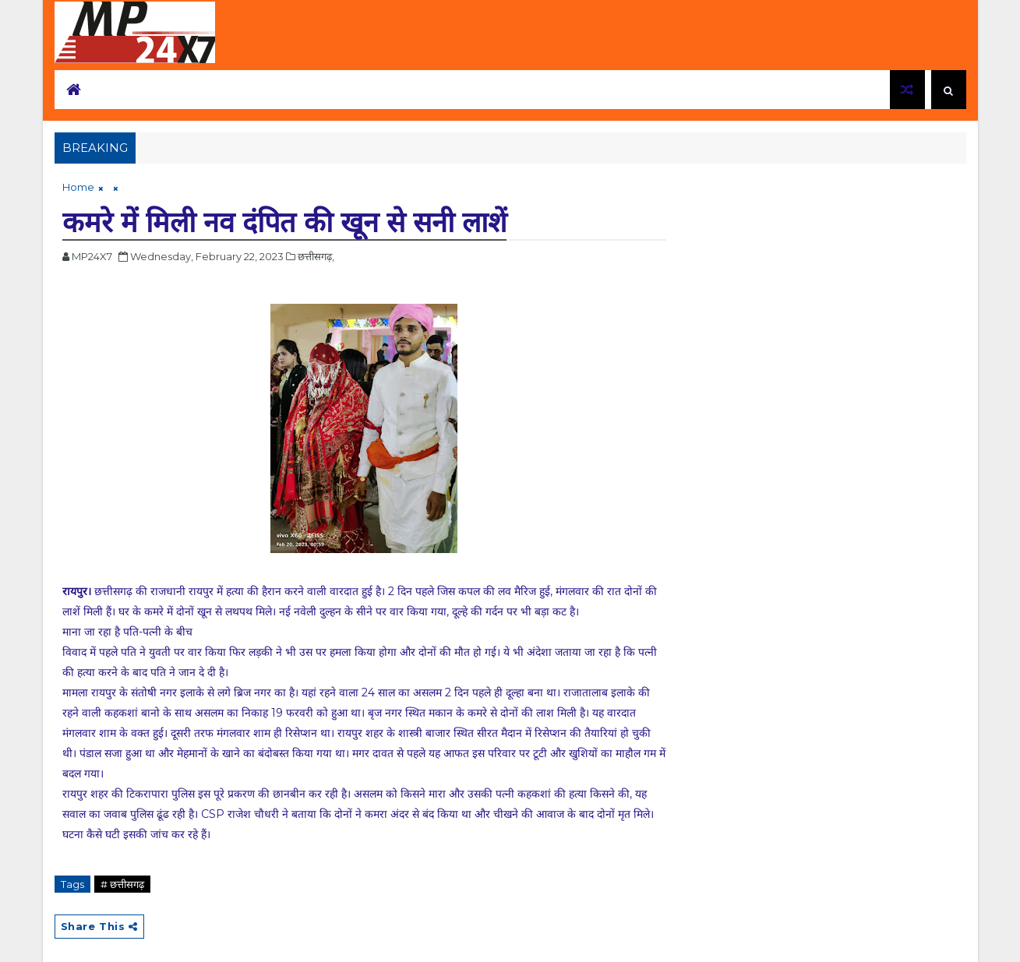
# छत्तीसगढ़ (122, 884)
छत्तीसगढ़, (316, 256)
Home (78, 187)
